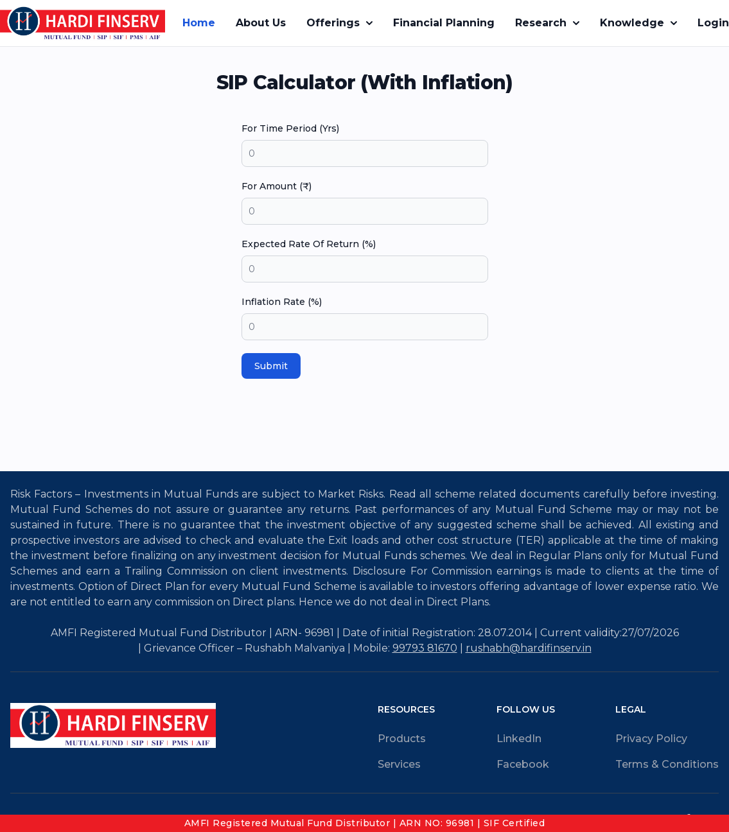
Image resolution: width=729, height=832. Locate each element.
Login (713, 23)
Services (399, 764)
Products (402, 738)
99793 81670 (424, 648)
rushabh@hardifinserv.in (529, 648)
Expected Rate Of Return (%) (309, 244)
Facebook (522, 764)
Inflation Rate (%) (282, 302)
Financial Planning (444, 23)
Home (198, 23)
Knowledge (638, 23)
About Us (261, 23)
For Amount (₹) (277, 186)
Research (547, 23)
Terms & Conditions (667, 764)
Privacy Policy (651, 738)
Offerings (339, 23)
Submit (271, 366)
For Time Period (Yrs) (290, 128)
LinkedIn (518, 738)
